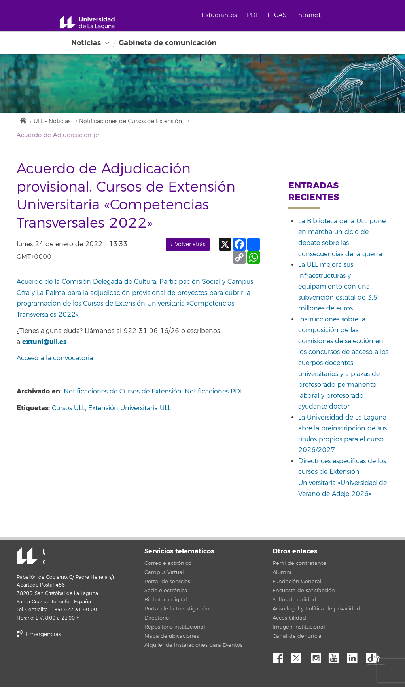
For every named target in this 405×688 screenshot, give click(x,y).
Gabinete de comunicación (167, 43)
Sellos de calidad (294, 601)
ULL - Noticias (54, 122)
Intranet (314, 15)
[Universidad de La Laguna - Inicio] (94, 22)
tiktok (373, 657)
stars (76, 662)
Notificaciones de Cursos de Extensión (140, 122)
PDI (258, 15)
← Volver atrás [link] (187, 245)
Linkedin (355, 657)
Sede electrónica (165, 592)
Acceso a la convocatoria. (55, 359)
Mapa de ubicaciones (171, 637)
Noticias (86, 43)
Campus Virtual (164, 573)
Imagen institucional (299, 628)
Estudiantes (225, 15)
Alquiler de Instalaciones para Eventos (193, 646)
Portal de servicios (167, 583)
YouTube (336, 657)
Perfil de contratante (299, 564)
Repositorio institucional (174, 628)
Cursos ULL (68, 409)
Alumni (282, 573)
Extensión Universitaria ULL (129, 409)
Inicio (22, 120)
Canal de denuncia (297, 637)
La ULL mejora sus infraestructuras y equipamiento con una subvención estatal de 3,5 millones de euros (337, 288)
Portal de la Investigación (176, 610)
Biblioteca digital (165, 601)
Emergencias (39, 635)
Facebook (281, 657)
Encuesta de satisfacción (304, 592)
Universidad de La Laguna (26, 557)
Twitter (299, 657)
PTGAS (282, 15)
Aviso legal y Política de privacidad (316, 610)
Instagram (318, 657)
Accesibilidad (289, 619)
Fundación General (297, 583)
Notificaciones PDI (213, 393)
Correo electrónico (167, 564)
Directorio (156, 619)
